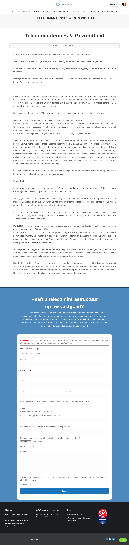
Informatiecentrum (113, 11)
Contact (114, 4)
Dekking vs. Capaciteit (74, 514)
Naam (23, 360)
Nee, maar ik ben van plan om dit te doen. (37, 411)
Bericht (23, 451)
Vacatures (101, 11)
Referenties (76, 11)
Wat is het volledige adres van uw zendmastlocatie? (40, 416)
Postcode (68, 391)
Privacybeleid (28, 484)
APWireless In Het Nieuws (47, 510)
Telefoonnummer (27, 381)
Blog (69, 510)
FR (123, 11)
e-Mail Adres (25, 371)
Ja (23, 406)
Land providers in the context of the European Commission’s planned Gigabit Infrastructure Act (17, 523)
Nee (23, 408)
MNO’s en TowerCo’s (41, 11)
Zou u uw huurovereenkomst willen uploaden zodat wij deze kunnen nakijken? (50, 438)
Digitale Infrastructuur (24, 11)
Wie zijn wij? (9, 11)
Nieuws (8, 510)
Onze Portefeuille (89, 11)
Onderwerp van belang (29, 349)
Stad (22, 391)
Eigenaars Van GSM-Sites (60, 11)
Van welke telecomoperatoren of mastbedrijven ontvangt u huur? (45, 427)
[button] (123, 540)
